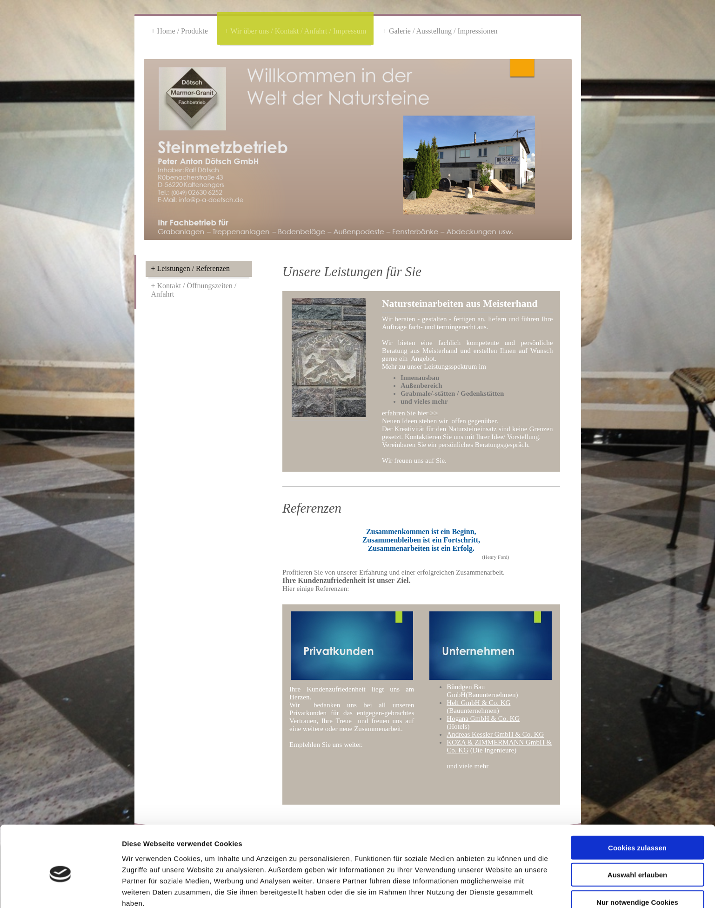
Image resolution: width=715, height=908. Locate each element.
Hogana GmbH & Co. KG (483, 718)
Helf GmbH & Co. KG (478, 702)
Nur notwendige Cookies (637, 858)
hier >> (428, 413)
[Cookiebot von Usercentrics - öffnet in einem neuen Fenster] (60, 890)
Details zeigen (494, 890)
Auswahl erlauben (637, 831)
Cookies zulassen (637, 804)
